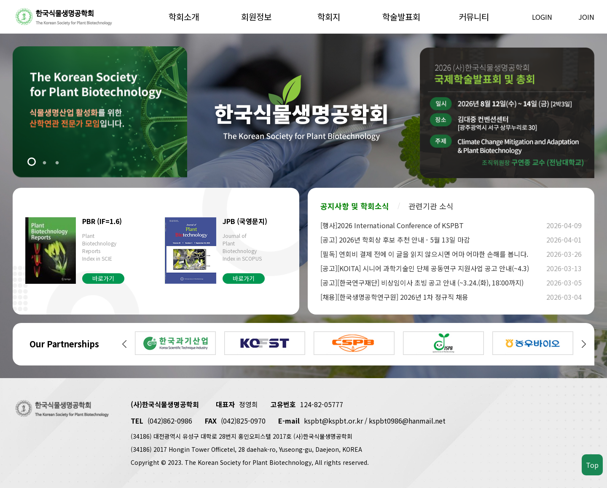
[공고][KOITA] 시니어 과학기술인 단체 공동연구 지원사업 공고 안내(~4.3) (432, 268)
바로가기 (103, 278)
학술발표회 (401, 17)
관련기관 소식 (431, 205)
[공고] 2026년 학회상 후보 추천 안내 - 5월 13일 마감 (432, 240)
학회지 (328, 17)
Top (592, 465)
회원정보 (256, 17)
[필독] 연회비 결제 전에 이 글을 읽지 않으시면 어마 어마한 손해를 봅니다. (432, 254)
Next (584, 344)
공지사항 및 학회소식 (354, 205)
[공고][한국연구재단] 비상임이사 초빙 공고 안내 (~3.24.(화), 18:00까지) (432, 282)
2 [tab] (44, 162)
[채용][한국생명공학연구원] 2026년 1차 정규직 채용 (432, 297)
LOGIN (542, 17)
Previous (124, 344)
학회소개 (184, 17)
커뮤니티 (474, 17)
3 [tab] (57, 162)
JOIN (586, 17)
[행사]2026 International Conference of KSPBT (432, 225)
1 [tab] (31, 162)
